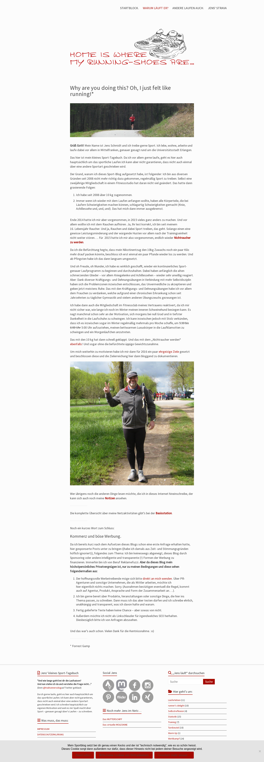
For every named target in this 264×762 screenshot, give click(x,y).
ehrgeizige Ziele (169, 352)
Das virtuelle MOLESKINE (115, 724)
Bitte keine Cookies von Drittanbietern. (124, 755)
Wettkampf (174, 738)
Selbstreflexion (176, 711)
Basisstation (164, 513)
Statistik (172, 716)
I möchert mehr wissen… (174, 755)
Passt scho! (83, 755)
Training (172, 722)
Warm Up (172, 733)
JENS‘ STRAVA (217, 8)
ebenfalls (76, 344)
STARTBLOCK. (129, 8)
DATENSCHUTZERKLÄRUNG (50, 734)
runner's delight (176, 705)
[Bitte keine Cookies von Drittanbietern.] (259, 751)
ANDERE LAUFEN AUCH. (188, 8)
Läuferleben (174, 700)
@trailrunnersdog (52, 687)
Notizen (110, 498)
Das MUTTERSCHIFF (112, 719)
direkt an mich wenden (157, 578)
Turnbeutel (173, 727)
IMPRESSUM (43, 729)
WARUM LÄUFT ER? (155, 8)
